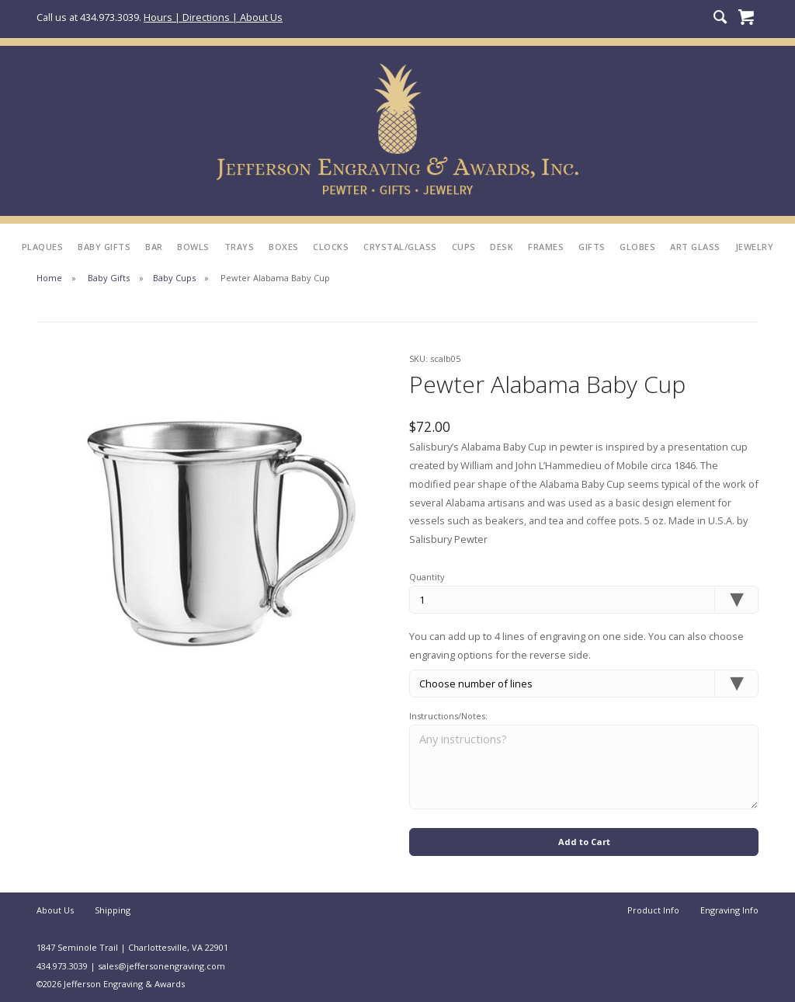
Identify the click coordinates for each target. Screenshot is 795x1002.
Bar (154, 246)
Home (49, 278)
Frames (546, 246)
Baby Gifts (104, 246)
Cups (464, 246)
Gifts (592, 246)
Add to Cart (584, 841)
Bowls (193, 246)
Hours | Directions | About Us (213, 17)
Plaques (43, 246)
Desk (501, 246)
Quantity (427, 577)
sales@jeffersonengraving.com (161, 966)
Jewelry (754, 246)
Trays (239, 246)
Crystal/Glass (400, 246)
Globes (637, 246)
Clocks (331, 246)
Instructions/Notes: (448, 716)
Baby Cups (174, 278)
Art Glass (695, 246)
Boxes (284, 246)
